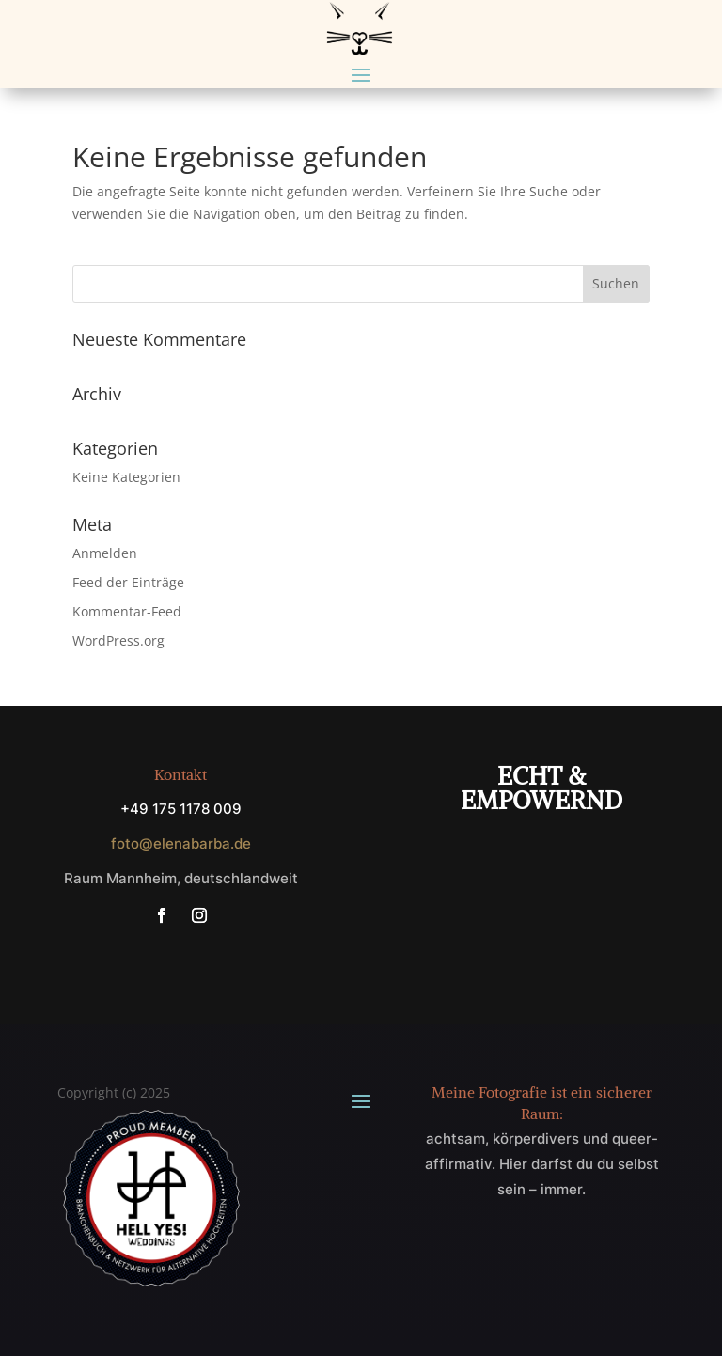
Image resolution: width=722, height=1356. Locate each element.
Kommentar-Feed (126, 611)
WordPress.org (118, 640)
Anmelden (104, 553)
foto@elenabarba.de (181, 843)
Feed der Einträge (128, 582)
